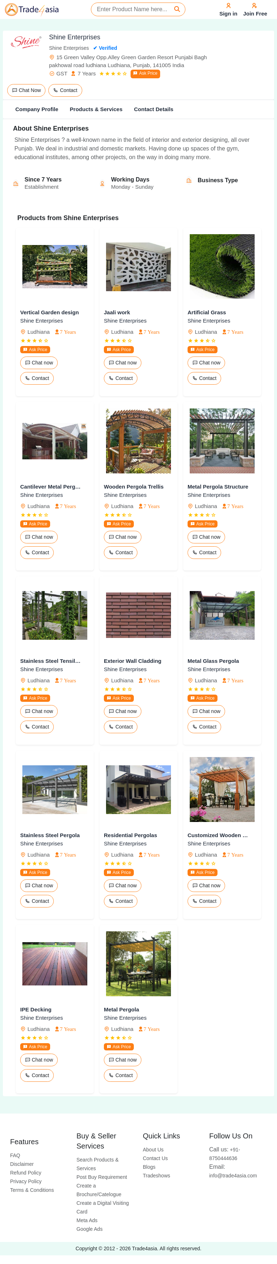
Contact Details (153, 109)
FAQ (15, 1155)
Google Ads (89, 1229)
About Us (153, 1150)
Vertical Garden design (49, 312)
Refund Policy (25, 1173)
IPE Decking (36, 1009)
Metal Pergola (121, 1009)
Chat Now (26, 90)
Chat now (39, 363)
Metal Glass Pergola (213, 661)
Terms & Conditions (32, 1190)
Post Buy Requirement (101, 1177)
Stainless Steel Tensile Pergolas (51, 661)
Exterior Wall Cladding (132, 661)
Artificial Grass (207, 312)
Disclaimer (22, 1164)
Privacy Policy (25, 1181)
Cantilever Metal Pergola (51, 487)
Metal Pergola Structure (218, 487)
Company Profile (36, 109)
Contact (65, 90)
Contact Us (155, 1158)
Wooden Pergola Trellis (134, 487)
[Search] (177, 9)
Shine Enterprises (41, 321)
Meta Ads (86, 1220)
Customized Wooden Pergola (219, 835)
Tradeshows (156, 1175)
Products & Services (96, 109)
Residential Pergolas (130, 835)
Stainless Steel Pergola (50, 835)
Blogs (149, 1167)
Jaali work (117, 312)
